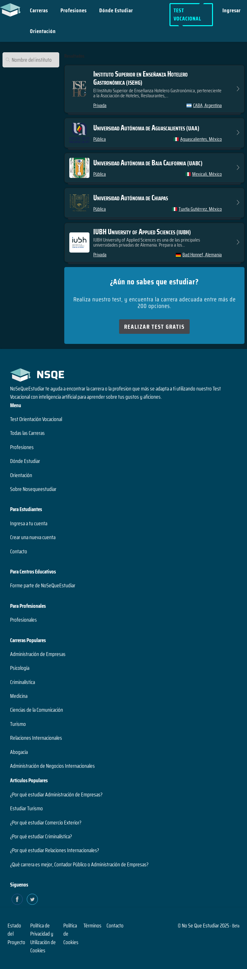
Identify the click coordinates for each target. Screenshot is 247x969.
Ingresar (231, 10)
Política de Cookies (70, 934)
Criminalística (22, 682)
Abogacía (19, 752)
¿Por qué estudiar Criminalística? (41, 836)
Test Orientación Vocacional (36, 419)
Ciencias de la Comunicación (36, 709)
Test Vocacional (187, 14)
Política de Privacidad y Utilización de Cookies (43, 938)
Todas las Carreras (27, 433)
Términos (92, 925)
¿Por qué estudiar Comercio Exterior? (45, 822)
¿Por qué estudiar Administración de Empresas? (56, 794)
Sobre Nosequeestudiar (33, 489)
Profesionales (23, 619)
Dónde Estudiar (116, 10)
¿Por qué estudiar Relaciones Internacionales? (54, 850)
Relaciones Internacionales (36, 737)
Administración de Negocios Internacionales (52, 765)
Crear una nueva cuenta (32, 537)
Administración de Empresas (38, 654)
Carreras (39, 10)
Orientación (43, 31)
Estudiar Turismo (26, 808)
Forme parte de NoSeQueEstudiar (42, 585)
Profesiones (73, 10)
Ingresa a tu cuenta (28, 523)
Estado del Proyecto (16, 934)
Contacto (18, 551)
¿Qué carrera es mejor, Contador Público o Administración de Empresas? (79, 864)
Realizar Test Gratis (154, 326)
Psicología (19, 668)
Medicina (18, 696)
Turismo (18, 724)
